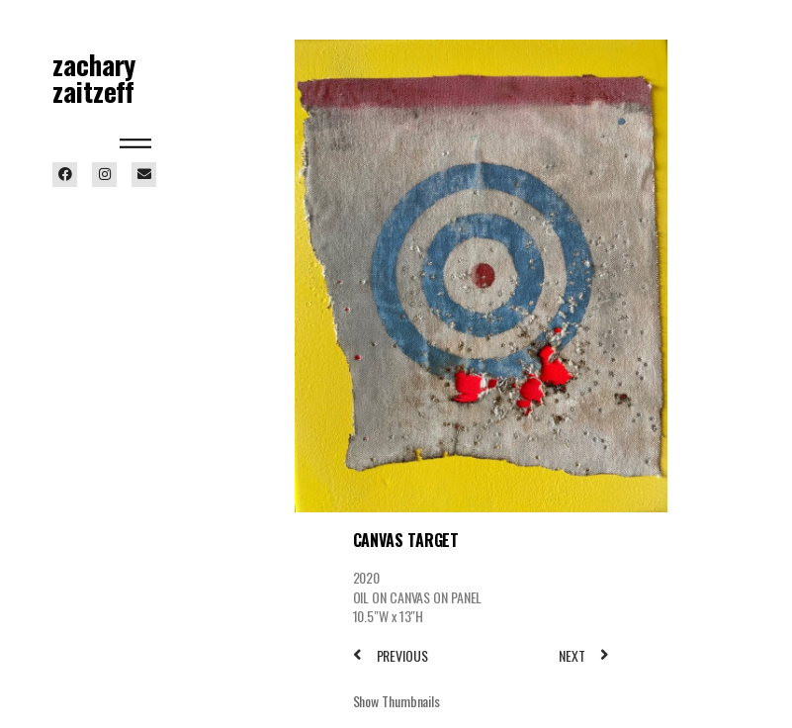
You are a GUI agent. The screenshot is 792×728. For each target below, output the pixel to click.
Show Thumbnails (397, 700)
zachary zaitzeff (93, 78)
